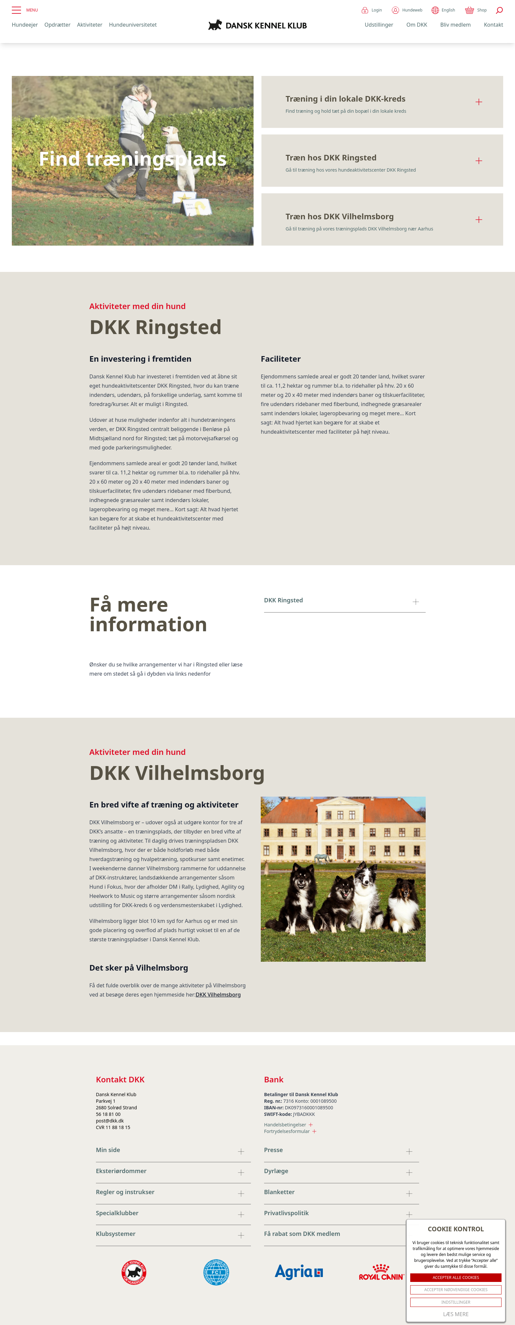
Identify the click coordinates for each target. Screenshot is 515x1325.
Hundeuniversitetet (133, 24)
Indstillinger (455, 1302)
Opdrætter (57, 24)
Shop (475, 10)
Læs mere (456, 1314)
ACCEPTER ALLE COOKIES (456, 1277)
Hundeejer (25, 24)
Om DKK (416, 24)
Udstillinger (379, 24)
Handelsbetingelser (288, 1124)
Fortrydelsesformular (290, 1131)
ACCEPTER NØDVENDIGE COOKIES (456, 1289)
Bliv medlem (455, 24)
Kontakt (493, 24)
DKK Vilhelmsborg (218, 994)
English (443, 10)
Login (371, 10)
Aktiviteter (89, 24)
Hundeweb (406, 10)
